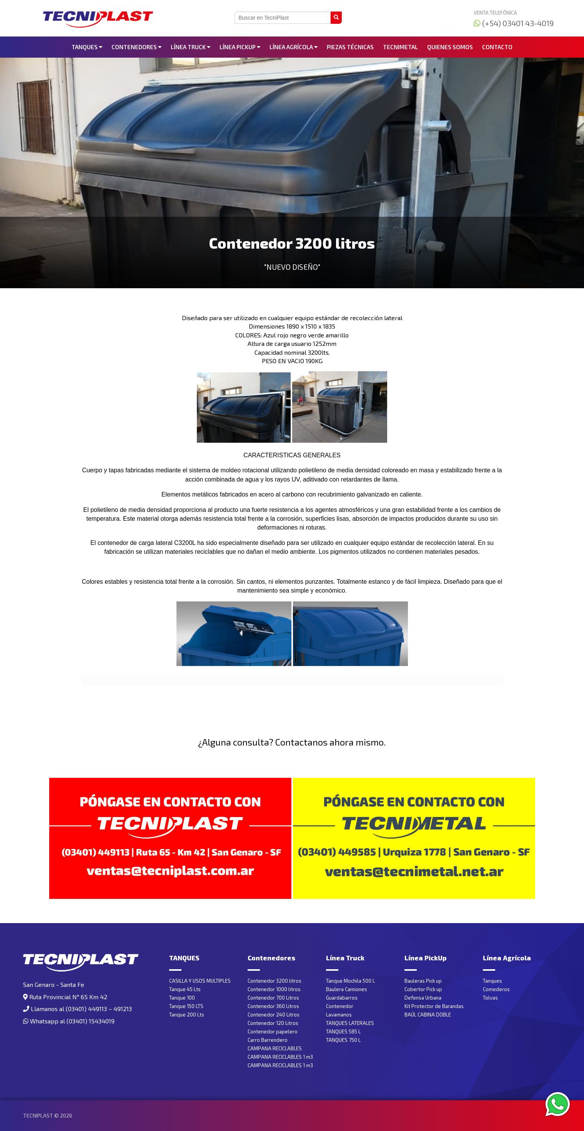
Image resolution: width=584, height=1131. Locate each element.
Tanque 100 (182, 998)
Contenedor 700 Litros (273, 998)
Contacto (497, 46)
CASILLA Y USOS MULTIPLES (200, 981)
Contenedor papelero (273, 1031)
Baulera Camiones (346, 989)
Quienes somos (450, 46)
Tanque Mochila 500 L (350, 981)
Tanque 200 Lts (186, 1014)
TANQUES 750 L (343, 1040)
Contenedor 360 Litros (273, 1006)
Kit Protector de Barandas (434, 1006)
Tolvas (490, 998)
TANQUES (87, 46)
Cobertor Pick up (423, 989)
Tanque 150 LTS (186, 1006)
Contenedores (136, 46)
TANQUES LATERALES (350, 1023)
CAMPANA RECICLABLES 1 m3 (280, 1057)
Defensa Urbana (422, 998)
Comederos (496, 989)
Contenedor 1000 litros (274, 989)
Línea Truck (190, 46)
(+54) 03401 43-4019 (514, 23)
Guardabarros (342, 998)
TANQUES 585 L (343, 1031)
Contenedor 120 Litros (273, 1023)
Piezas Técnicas (350, 46)
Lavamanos (339, 1014)
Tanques (492, 981)
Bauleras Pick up (423, 981)
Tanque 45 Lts (185, 989)
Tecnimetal (400, 46)
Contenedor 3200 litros (274, 981)
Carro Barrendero (268, 1040)
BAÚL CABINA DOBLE (427, 1014)
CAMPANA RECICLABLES (275, 1048)
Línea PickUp (240, 46)
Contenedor (339, 1006)
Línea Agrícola (294, 46)
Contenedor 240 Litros (273, 1014)
